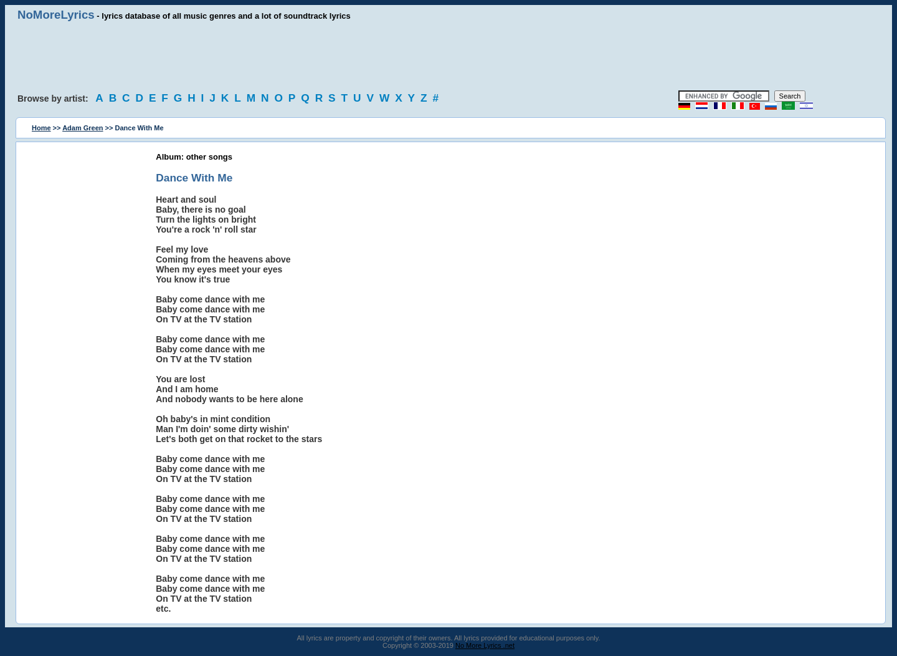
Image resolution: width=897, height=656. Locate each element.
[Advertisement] (448, 56)
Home (41, 128)
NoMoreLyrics (56, 14)
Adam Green (82, 128)
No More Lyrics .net (485, 645)
